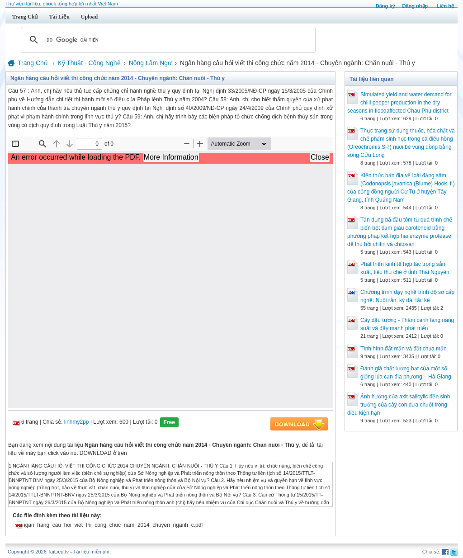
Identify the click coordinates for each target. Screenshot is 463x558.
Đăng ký (385, 6)
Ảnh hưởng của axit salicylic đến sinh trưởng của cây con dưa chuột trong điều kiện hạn (398, 404)
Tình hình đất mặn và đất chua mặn (403, 348)
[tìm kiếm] (167, 39)
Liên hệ (445, 6)
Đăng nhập (415, 6)
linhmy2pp (76, 422)
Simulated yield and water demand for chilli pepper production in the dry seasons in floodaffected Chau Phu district (399, 102)
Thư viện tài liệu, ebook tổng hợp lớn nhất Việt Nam (61, 3)
